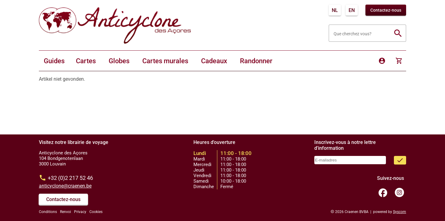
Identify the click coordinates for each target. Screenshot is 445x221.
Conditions (48, 212)
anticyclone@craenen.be (65, 186)
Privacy (80, 212)
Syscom (399, 212)
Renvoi (65, 212)
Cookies (96, 212)
